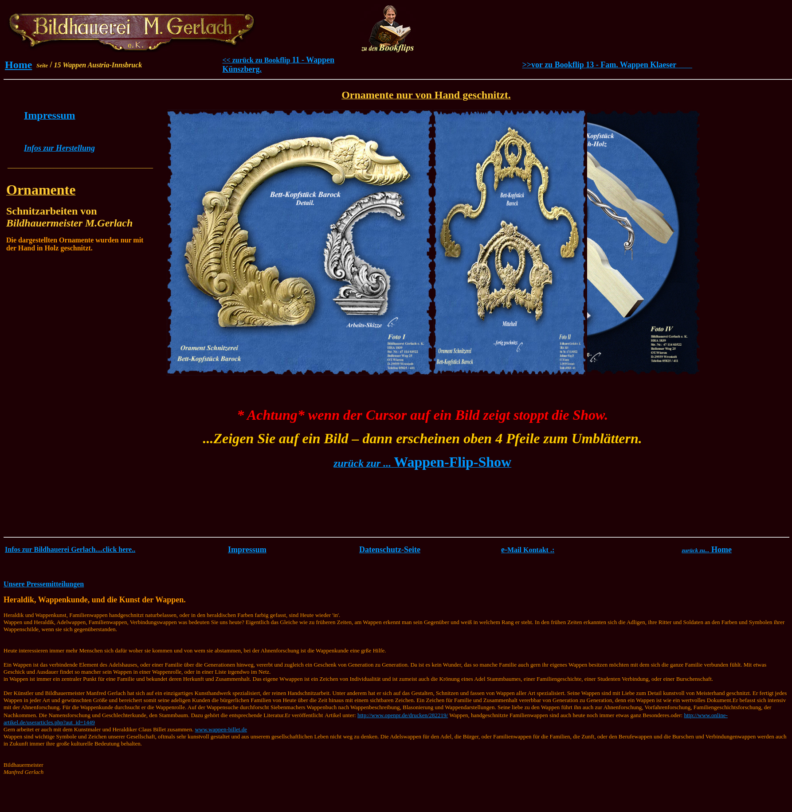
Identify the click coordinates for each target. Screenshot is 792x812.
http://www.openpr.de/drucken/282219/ (402, 715)
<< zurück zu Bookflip (257, 60)
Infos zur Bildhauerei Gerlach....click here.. (70, 549)
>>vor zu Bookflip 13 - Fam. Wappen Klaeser (607, 64)
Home (18, 64)
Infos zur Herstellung (59, 148)
